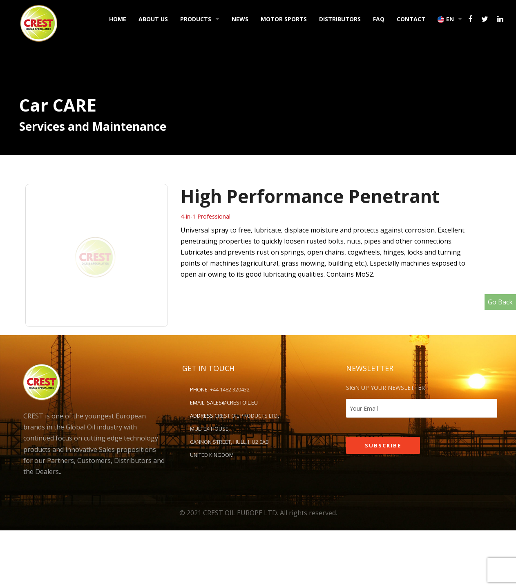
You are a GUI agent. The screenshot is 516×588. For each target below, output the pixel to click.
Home (117, 19)
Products (195, 19)
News (240, 19)
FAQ (378, 19)
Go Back (500, 301)
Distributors (340, 19)
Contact (411, 19)
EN (446, 19)
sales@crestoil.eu (232, 402)
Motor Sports (284, 19)
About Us (153, 19)
